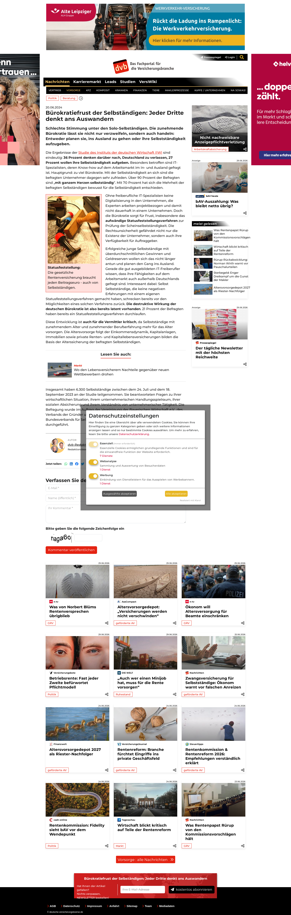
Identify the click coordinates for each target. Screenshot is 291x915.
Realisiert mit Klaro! (190, 500)
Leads (110, 81)
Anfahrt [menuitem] (113, 906)
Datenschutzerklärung (134, 434)
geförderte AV (125, 623)
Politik (52, 98)
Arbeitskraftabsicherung (210, 149)
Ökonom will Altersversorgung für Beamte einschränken (207, 611)
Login (230, 57)
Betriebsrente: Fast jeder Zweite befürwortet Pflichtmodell (74, 682)
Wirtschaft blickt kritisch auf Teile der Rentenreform (144, 827)
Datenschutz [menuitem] (70, 906)
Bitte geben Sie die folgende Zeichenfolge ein (85, 529)
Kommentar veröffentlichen (71, 550)
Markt (120, 846)
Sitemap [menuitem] (130, 906)
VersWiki (148, 81)
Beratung (69, 98)
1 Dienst (105, 469)
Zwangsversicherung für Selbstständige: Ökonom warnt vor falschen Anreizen (213, 682)
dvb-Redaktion (79, 445)
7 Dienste (106, 456)
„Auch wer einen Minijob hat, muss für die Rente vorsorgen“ (141, 682)
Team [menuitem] (147, 906)
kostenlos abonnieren (191, 890)
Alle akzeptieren (176, 493)
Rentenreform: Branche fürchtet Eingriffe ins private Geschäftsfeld (140, 754)
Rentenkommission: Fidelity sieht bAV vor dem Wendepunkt (76, 829)
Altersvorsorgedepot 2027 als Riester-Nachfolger (75, 751)
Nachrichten (57, 81)
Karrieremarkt (87, 81)
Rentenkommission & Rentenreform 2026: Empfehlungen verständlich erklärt (212, 756)
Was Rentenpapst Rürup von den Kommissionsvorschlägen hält (210, 832)
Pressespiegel (211, 57)
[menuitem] (209, 57)
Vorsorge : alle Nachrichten (146, 859)
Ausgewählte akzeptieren (119, 493)
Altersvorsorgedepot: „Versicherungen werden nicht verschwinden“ (142, 611)
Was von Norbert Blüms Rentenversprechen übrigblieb (72, 611)
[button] (81, 98)
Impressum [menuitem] (93, 906)
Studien (127, 81)
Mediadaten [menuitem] (166, 906)
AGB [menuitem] (51, 906)
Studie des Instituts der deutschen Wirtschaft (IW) (120, 153)
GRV (50, 623)
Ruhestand (123, 694)
